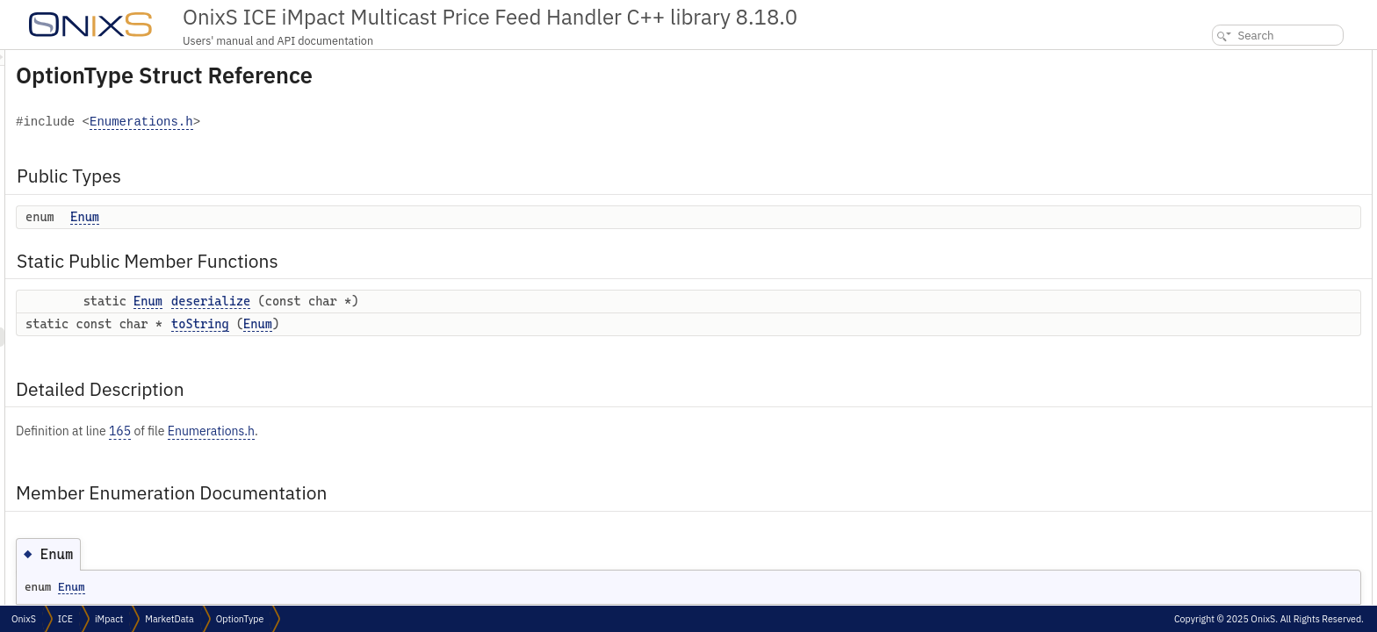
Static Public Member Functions (1259, 97)
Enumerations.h (361, 122)
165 (339, 431)
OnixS (23, 619)
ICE (65, 619)
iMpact (109, 619)
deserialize (430, 301)
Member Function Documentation (1260, 213)
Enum (304, 217)
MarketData (169, 619)
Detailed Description (1231, 155)
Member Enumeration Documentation (1273, 175)
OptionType (240, 619)
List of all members (1226, 271)
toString (420, 324)
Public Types (1212, 59)
